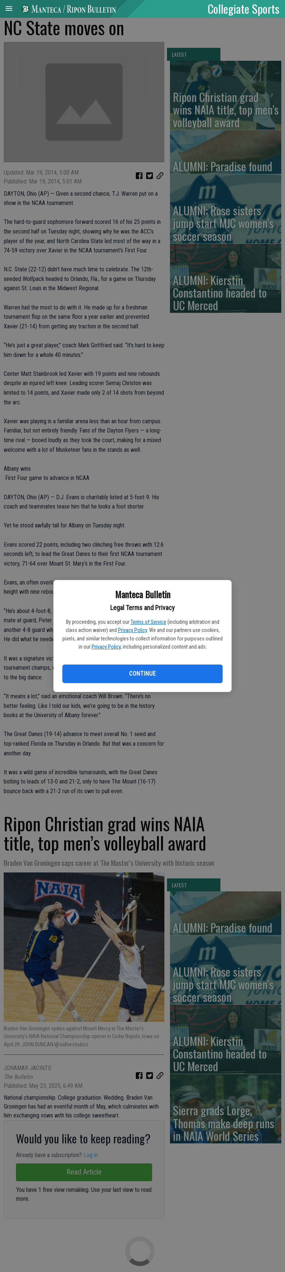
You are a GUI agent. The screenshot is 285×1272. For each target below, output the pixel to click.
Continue (142, 673)
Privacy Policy (132, 630)
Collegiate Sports (243, 8)
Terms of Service (148, 622)
